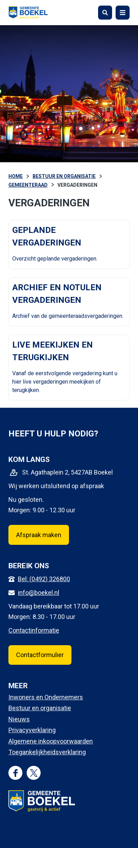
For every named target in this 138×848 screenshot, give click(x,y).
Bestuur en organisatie (39, 708)
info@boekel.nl (38, 592)
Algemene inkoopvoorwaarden (50, 741)
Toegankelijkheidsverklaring (47, 752)
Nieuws (19, 719)
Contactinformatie (33, 630)
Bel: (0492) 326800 (44, 579)
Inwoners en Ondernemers (45, 697)
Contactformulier (40, 654)
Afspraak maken (38, 535)
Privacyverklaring (32, 730)
